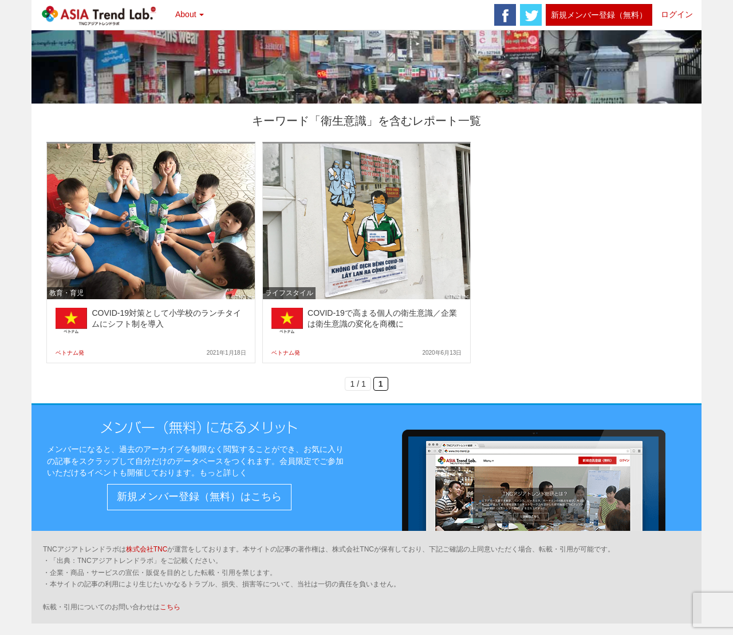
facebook (505, 15)
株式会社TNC (147, 549)
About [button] (189, 14)
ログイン (677, 14)
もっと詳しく (223, 472)
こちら (170, 607)
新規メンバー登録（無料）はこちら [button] (199, 496)
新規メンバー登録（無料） (599, 14)
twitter (531, 15)
